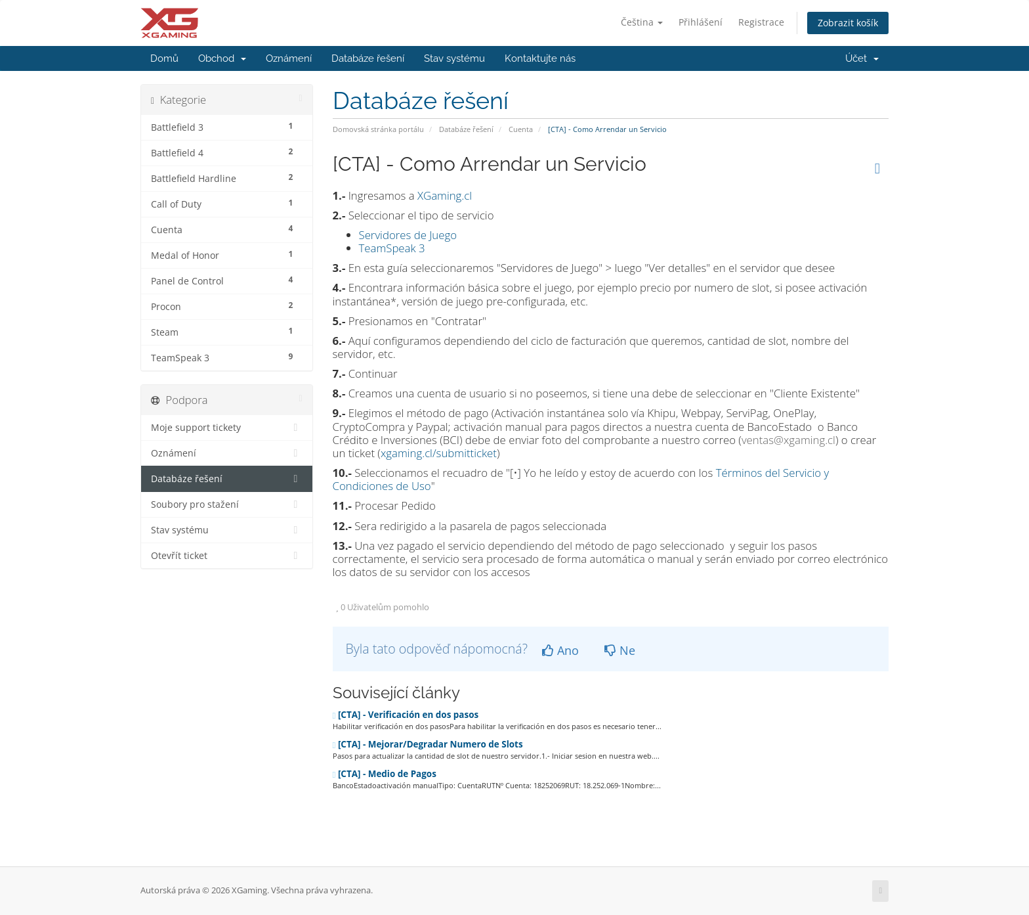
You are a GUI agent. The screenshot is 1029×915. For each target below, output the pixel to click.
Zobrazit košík (848, 22)
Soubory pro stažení (227, 504)
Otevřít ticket (227, 556)
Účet (862, 58)
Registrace (761, 22)
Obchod (222, 58)
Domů (164, 58)
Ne (619, 650)
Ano (560, 650)
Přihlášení (701, 22)
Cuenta (521, 129)
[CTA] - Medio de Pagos (384, 774)
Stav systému (454, 58)
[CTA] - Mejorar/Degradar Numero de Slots (428, 744)
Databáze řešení (367, 58)
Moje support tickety (227, 427)
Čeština (642, 22)
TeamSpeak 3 (392, 248)
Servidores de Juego (408, 234)
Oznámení (289, 58)
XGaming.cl (444, 195)
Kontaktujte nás (540, 58)
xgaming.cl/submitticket (439, 452)
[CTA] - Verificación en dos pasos (406, 715)
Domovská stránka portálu (378, 129)
